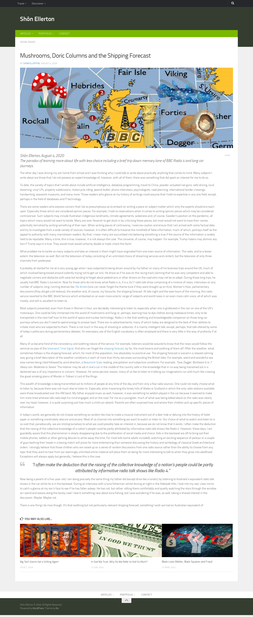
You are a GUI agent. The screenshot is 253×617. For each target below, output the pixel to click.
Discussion (36, 3)
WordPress (38, 610)
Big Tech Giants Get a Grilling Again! (40, 563)
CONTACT (62, 34)
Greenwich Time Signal (61, 350)
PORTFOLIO (43, 34)
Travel (20, 3)
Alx (57, 610)
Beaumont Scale (93, 364)
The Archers (81, 288)
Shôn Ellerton (39, 19)
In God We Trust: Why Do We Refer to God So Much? (121, 563)
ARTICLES (25, 34)
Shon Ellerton (31, 64)
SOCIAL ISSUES (28, 43)
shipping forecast (115, 350)
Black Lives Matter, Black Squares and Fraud (187, 563)
